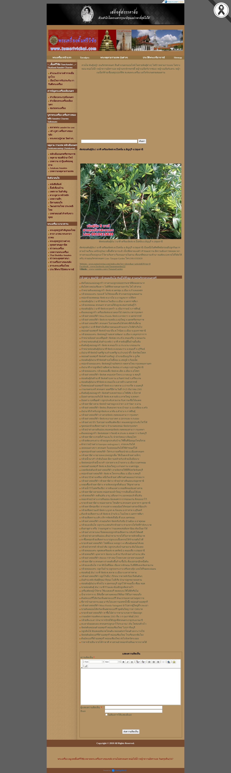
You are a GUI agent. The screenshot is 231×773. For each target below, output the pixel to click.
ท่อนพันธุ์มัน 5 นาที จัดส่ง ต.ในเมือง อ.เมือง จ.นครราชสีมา (109, 301)
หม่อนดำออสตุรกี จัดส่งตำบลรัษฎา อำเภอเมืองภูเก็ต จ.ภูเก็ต (110, 356)
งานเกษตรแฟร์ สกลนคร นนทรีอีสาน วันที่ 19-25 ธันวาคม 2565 (111, 389)
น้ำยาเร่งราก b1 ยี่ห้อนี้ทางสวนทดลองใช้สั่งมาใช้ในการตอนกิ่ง (111, 594)
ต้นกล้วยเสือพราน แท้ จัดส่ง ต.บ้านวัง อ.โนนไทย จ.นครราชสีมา (112, 514)
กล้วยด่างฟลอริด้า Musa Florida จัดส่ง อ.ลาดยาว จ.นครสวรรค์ (111, 316)
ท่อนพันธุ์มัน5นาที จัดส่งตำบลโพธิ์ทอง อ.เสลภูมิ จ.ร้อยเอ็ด (109, 360)
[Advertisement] (131, 83)
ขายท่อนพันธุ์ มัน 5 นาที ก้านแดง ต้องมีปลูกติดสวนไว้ (107, 587)
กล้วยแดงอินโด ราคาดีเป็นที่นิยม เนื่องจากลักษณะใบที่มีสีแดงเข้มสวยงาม (117, 565)
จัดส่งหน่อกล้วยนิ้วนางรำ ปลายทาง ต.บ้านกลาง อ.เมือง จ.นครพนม (113, 462)
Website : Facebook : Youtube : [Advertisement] (115, 266)
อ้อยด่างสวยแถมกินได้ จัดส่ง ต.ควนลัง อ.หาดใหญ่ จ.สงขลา (110, 396)
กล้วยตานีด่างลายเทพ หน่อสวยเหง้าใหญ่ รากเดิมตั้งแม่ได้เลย (111, 492)
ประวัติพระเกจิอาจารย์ (154, 57)
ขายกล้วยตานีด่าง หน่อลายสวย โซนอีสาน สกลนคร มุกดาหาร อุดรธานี (115, 503)
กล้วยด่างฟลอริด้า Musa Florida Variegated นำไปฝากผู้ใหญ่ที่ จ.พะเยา (114, 605)
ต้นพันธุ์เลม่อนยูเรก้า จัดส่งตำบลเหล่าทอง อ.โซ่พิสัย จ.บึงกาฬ (111, 393)
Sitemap (178, 57)
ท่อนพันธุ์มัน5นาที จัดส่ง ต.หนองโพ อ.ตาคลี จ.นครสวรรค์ (109, 382)
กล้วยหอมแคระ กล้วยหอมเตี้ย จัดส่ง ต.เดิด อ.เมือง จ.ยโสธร (110, 371)
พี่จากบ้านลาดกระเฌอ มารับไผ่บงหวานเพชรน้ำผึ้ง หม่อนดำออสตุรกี (114, 602)
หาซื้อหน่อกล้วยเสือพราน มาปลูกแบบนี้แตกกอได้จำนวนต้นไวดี (112, 539)
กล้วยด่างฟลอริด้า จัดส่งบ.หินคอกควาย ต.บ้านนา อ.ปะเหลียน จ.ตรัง (114, 407)
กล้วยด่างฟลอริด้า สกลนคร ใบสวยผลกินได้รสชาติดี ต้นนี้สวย (111, 323)
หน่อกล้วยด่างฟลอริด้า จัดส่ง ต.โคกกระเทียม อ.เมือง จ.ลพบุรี (110, 473)
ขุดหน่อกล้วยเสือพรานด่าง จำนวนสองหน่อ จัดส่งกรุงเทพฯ (109, 426)
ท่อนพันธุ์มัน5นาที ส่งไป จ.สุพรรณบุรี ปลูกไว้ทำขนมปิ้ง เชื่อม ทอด (113, 583)
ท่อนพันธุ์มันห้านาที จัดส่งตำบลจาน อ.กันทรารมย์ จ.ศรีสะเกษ (111, 378)
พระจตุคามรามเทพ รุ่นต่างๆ (114, 57)
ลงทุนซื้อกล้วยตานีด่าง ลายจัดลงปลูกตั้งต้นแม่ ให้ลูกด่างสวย (110, 484)
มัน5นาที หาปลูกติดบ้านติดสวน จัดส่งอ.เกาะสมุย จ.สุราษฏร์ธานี (112, 367)
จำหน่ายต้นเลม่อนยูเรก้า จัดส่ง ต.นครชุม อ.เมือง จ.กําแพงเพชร (112, 290)
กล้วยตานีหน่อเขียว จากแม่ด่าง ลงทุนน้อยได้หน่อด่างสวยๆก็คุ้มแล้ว (114, 506)
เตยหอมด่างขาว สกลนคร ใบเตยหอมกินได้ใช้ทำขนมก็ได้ (109, 448)
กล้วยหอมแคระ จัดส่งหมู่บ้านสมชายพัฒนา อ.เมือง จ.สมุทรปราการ (114, 334)
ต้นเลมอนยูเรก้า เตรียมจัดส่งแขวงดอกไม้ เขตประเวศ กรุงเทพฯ (112, 312)
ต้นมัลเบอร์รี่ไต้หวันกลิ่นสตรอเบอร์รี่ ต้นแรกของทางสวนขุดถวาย (112, 598)
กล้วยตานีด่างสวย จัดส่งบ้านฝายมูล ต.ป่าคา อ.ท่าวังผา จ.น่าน (111, 404)
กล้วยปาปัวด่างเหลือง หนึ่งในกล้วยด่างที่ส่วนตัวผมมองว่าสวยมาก (112, 477)
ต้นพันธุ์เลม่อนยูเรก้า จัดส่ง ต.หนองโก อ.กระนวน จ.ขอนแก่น (110, 345)
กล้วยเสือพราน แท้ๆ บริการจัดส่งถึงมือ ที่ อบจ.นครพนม (108, 517)
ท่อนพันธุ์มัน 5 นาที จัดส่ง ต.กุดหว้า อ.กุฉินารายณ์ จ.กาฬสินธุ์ (110, 308)
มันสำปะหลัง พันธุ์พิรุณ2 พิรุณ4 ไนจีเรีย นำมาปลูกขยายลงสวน (111, 580)
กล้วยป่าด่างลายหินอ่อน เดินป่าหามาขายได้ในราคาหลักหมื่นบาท (113, 536)
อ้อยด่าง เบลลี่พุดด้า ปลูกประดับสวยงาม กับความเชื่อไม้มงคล (111, 400)
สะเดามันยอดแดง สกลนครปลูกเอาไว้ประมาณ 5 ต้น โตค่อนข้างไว (113, 624)
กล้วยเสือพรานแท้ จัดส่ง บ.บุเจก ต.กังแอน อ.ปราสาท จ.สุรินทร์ (111, 510)
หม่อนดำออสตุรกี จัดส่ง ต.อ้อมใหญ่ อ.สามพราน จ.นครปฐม (110, 466)
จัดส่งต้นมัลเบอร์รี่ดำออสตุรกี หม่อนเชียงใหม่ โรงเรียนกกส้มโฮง (112, 635)
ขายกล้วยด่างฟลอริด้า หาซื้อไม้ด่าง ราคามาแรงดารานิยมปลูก (111, 613)
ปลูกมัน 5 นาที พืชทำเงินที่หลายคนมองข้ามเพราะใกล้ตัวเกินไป (111, 327)
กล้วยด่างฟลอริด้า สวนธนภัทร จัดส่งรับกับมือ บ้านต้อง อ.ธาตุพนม (113, 521)
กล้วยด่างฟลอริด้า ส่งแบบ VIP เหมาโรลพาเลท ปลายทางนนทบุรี (112, 558)
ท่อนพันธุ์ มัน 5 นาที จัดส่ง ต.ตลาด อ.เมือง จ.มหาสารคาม (109, 572)
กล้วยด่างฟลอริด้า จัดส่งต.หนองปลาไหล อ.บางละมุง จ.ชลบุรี (110, 374)
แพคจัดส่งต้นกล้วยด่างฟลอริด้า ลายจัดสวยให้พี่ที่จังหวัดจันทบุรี (112, 470)
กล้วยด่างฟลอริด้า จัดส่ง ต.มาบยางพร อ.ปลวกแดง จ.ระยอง (110, 418)
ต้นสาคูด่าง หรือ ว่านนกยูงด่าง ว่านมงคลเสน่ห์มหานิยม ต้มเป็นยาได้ (114, 528)
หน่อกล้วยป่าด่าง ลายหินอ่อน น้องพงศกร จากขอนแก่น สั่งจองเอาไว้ (114, 499)
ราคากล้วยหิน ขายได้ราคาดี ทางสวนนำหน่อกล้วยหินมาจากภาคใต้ (114, 642)
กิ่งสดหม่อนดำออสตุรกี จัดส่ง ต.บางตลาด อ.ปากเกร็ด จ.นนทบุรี (112, 385)
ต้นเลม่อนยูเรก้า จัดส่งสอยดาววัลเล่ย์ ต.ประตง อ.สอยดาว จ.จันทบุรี (114, 433)
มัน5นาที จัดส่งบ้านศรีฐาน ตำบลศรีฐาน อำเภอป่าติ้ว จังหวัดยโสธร (113, 352)
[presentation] (128, 723)
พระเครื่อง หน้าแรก (61, 57)
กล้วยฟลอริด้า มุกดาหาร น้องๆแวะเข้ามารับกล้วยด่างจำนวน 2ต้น (113, 554)
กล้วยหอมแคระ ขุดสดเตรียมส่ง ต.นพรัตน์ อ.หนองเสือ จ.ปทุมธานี (113, 550)
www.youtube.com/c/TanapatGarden (106, 269)
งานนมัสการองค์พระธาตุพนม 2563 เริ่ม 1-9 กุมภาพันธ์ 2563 (110, 616)
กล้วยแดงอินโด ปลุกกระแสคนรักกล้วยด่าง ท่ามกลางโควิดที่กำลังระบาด (116, 525)
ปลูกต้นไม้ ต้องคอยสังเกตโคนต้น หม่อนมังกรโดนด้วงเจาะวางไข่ (112, 631)
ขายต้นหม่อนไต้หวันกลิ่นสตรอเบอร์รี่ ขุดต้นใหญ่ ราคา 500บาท (112, 609)
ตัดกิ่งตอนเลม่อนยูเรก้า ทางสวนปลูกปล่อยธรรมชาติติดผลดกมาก (113, 283)
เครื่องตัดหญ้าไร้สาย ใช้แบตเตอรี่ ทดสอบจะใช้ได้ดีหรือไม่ (109, 591)
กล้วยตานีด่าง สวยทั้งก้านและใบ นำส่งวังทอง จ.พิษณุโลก (108, 437)
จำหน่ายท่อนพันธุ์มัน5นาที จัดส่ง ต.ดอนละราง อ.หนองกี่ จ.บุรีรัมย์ (113, 349)
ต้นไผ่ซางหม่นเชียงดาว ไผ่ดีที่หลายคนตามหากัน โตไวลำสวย (111, 287)
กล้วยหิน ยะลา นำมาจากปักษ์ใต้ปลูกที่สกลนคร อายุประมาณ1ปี (112, 620)
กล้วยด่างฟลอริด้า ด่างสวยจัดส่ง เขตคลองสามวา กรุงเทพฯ (109, 415)
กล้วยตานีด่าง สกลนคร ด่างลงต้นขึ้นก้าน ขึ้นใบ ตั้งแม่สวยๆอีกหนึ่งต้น (114, 561)
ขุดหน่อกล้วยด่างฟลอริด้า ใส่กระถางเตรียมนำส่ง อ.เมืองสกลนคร (112, 451)
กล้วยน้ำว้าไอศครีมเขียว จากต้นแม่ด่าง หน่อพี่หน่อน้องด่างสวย (111, 488)
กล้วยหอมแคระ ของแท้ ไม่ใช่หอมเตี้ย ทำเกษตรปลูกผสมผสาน (111, 294)
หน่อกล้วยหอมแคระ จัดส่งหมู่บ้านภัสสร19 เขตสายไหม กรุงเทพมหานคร (116, 363)
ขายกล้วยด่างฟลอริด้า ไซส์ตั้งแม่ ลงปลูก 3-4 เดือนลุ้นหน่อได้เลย (112, 543)
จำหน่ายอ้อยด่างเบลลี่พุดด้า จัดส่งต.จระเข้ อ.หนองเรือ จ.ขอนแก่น (113, 338)
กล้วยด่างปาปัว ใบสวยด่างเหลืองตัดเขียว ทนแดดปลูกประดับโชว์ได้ (114, 422)
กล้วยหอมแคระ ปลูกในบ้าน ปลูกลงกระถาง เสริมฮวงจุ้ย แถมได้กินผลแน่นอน (118, 569)
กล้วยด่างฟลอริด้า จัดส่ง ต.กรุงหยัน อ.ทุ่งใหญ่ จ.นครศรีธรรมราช (112, 319)
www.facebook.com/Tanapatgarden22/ (108, 266)
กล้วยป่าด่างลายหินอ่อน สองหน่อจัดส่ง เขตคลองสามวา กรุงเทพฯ (112, 429)
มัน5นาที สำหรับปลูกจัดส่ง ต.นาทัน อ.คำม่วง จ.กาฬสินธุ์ (108, 411)
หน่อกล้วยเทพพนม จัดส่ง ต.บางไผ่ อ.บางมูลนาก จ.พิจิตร (108, 297)
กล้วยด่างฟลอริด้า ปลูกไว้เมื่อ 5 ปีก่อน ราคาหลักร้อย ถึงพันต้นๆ (111, 576)
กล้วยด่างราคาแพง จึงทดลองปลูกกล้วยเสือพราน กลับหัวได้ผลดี (112, 532)
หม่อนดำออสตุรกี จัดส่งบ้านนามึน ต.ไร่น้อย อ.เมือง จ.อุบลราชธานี (113, 330)
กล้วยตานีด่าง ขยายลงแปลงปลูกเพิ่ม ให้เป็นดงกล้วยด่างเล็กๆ (110, 455)
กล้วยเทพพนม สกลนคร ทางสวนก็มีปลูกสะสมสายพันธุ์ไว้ (108, 305)
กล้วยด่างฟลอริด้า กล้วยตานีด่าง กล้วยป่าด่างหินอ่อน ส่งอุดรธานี (112, 481)
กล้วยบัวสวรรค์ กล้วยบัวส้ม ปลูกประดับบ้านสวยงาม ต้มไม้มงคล (112, 547)
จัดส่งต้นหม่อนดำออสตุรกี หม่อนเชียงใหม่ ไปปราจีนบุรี (108, 627)
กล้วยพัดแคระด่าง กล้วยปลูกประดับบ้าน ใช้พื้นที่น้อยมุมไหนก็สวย (113, 440)
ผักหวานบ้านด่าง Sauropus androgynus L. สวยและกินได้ (108, 444)
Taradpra (84, 57)
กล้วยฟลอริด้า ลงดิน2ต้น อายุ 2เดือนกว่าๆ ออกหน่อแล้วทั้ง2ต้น (111, 495)
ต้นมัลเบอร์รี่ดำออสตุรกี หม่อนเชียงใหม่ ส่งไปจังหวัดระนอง (110, 638)
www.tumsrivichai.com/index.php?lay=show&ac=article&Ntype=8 (120, 264)
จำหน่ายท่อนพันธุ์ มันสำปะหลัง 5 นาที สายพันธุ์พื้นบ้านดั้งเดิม (111, 341)
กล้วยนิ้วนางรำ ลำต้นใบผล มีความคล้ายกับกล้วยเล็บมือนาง (110, 459)
